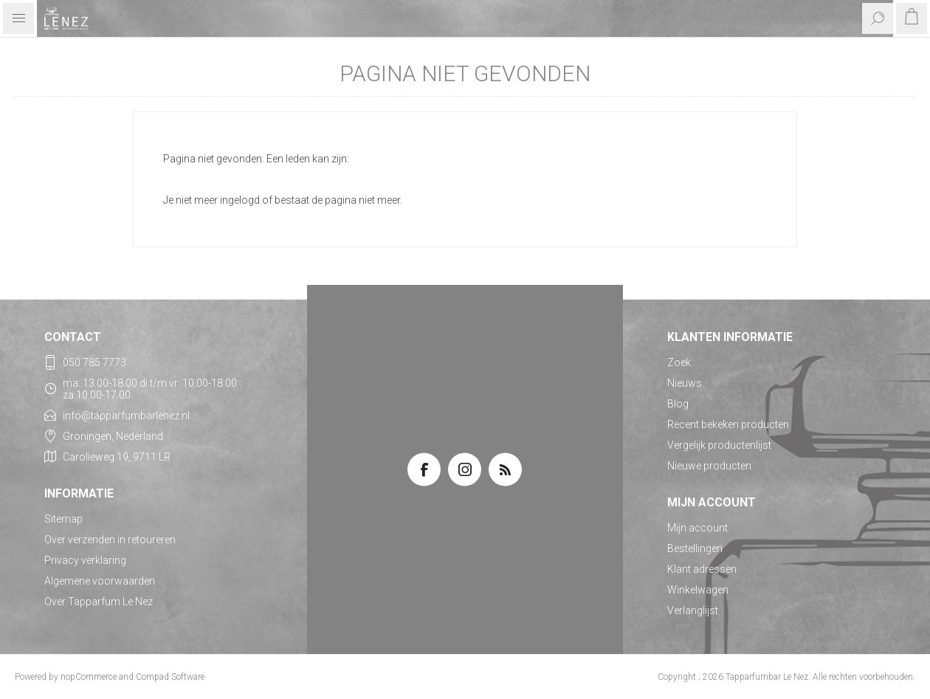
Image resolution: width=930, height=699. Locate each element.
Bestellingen (695, 548)
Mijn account (697, 528)
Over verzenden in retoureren (110, 539)
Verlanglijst (692, 610)
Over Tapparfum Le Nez (98, 601)
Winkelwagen (697, 590)
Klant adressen (702, 569)
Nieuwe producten (709, 466)
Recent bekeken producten (728, 424)
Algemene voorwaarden (99, 581)
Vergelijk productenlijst (719, 445)
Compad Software (170, 677)
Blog (678, 404)
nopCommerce (89, 677)
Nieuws (684, 383)
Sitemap (63, 519)
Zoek (679, 362)
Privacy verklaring (85, 560)
